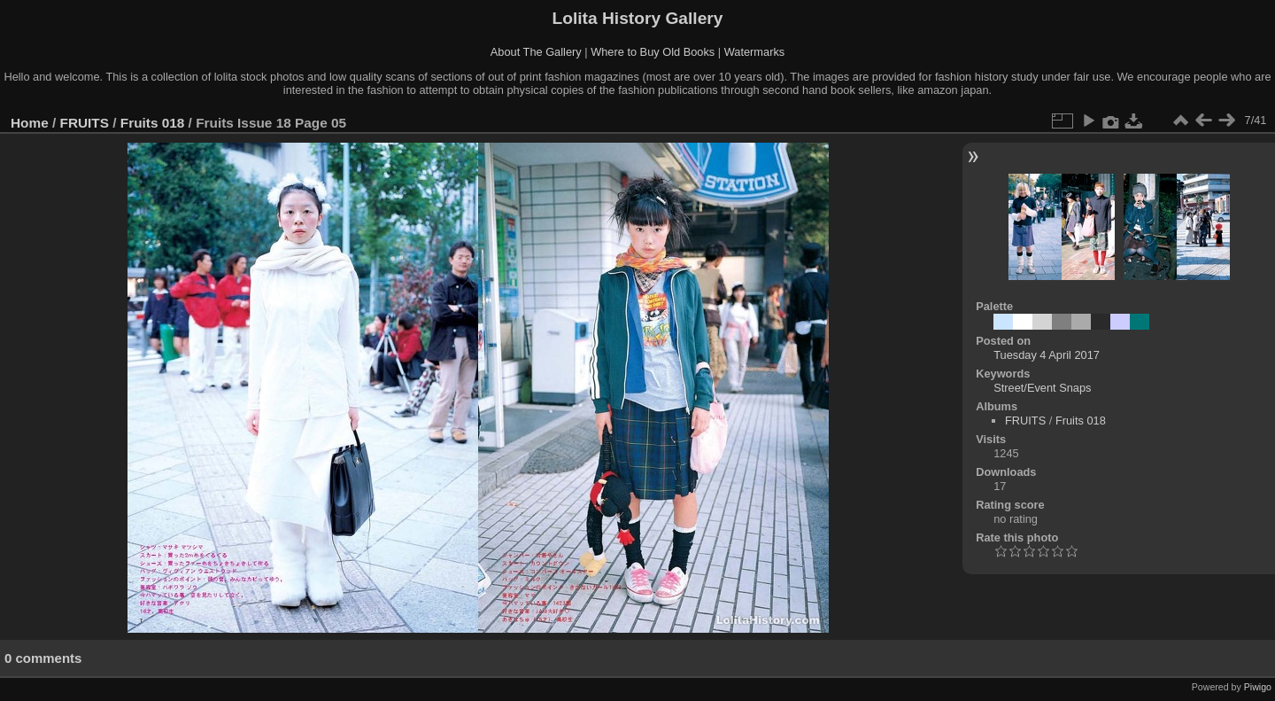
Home (30, 122)
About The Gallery (536, 51)
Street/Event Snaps (1042, 387)
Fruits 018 (152, 122)
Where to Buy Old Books (653, 51)
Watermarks (754, 51)
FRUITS (84, 122)
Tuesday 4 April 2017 (1046, 355)
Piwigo (1257, 687)
